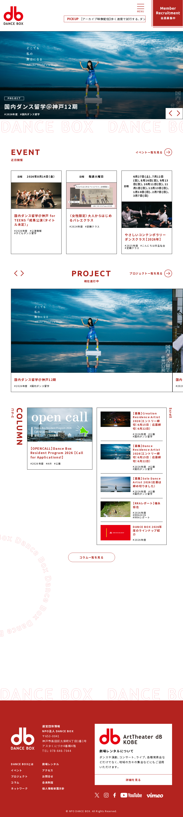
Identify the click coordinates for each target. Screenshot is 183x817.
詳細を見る (133, 780)
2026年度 (12, 114)
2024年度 (77, 226)
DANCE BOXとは (22, 764)
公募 (58, 463)
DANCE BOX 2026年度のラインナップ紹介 (147, 530)
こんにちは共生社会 (153, 245)
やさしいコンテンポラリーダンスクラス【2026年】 (145, 236)
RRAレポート (142, 517)
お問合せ (47, 776)
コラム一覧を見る (91, 557)
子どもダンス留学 (26, 233)
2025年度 (132, 245)
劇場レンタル (50, 764)
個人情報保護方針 (53, 788)
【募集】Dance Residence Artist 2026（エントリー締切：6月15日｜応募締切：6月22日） (147, 453)
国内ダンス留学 (31, 114)
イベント (16, 770)
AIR (49, 463)
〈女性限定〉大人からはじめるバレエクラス (91, 217)
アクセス (47, 770)
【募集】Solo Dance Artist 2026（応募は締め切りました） (147, 482)
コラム (15, 782)
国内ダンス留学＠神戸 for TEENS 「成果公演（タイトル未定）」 (34, 220)
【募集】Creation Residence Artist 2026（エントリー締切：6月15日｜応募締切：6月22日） (147, 420)
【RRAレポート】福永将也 (147, 505)
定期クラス (93, 226)
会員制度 (47, 782)
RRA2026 (140, 515)
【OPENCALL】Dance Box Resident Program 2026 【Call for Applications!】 (56, 452)
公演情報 (36, 230)
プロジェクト (19, 776)
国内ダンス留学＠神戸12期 (35, 379)
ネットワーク (19, 788)
